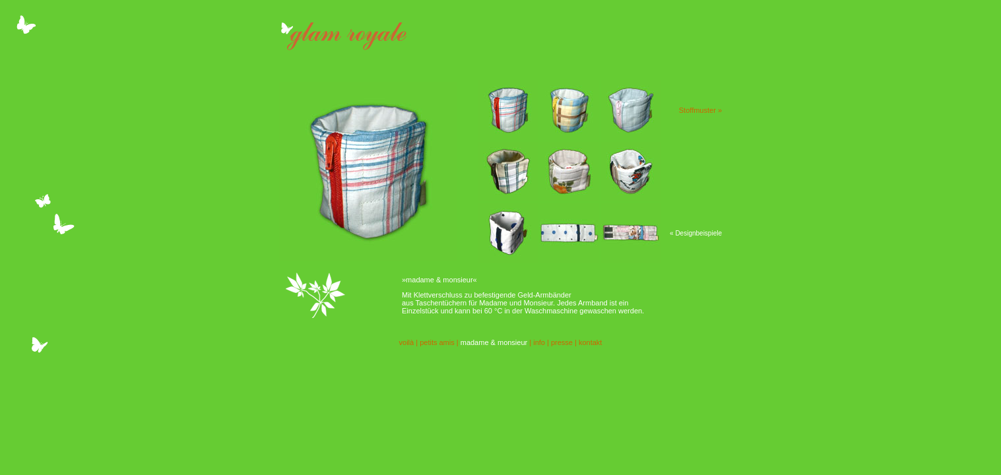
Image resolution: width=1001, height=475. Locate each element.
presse (562, 342)
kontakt (590, 342)
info (539, 342)
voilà (406, 342)
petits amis (437, 342)
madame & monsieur (494, 342)
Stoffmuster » (700, 110)
